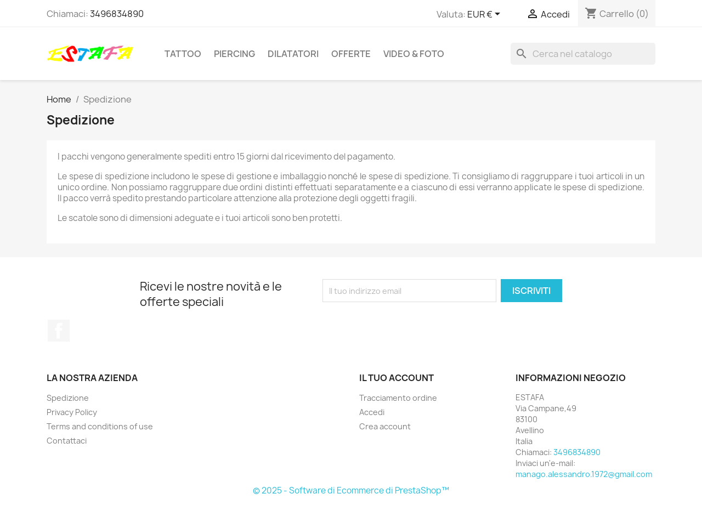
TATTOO (183, 54)
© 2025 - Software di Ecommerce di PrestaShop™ (351, 490)
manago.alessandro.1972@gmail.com (584, 474)
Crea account (385, 426)
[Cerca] (583, 54)
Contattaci (67, 440)
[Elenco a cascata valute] (485, 14)
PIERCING (234, 54)
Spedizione (68, 398)
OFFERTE (351, 54)
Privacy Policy (72, 412)
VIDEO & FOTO (413, 54)
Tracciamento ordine (398, 398)
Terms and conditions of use (100, 426)
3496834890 (117, 14)
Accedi (371, 412)
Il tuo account (396, 378)
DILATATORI (293, 54)
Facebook (59, 331)
